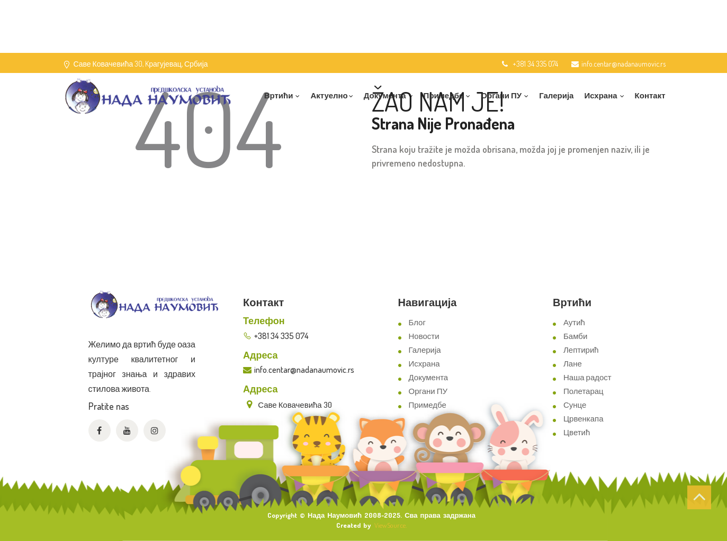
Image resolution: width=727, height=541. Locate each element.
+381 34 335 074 (529, 63)
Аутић (574, 322)
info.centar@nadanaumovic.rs (618, 63)
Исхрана (424, 364)
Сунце (574, 405)
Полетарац (583, 391)
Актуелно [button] (331, 95)
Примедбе (427, 405)
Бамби (575, 336)
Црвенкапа (583, 419)
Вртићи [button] (282, 95)
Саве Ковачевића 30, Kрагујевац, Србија (141, 63)
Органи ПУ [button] (504, 95)
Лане (572, 364)
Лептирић (581, 350)
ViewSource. (390, 525)
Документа (428, 377)
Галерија (556, 95)
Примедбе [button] (447, 95)
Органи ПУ (428, 391)
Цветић (576, 432)
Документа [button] (388, 95)
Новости (424, 336)
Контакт (650, 95)
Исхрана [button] (604, 95)
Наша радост (587, 377)
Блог (417, 322)
